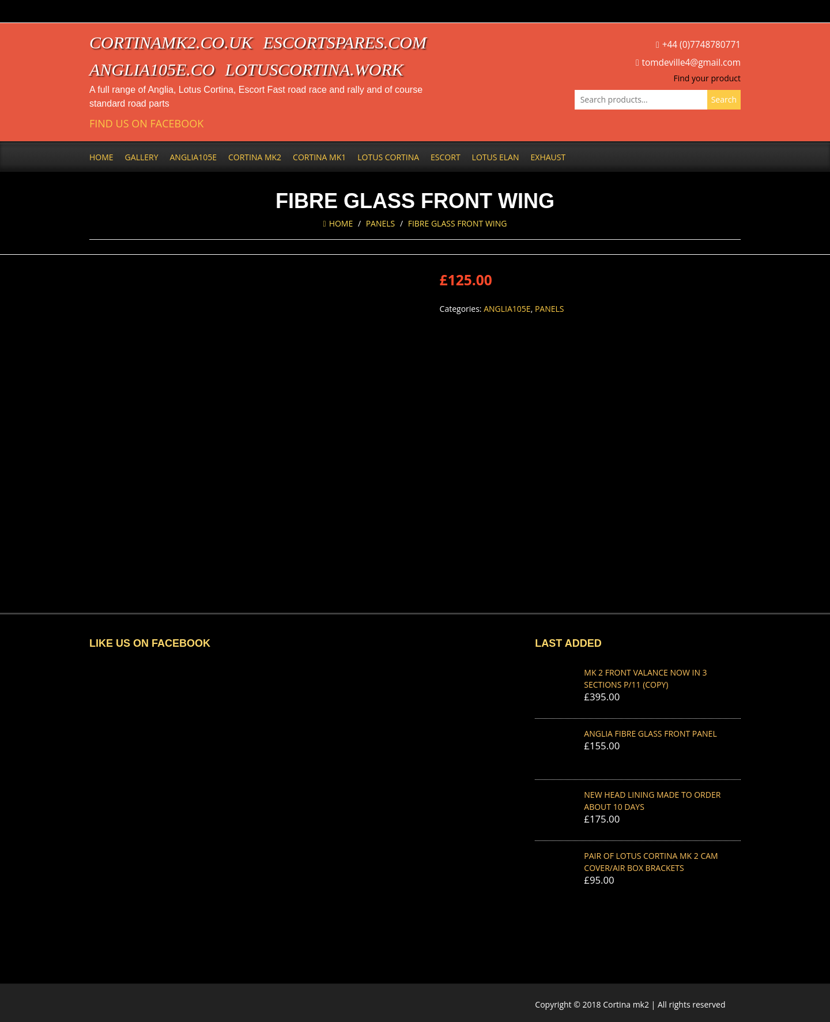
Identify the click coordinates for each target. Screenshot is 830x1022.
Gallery (142, 157)
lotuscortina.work (314, 69)
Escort (446, 157)
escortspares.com (345, 42)
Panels (380, 223)
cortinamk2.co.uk (170, 42)
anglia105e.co (152, 69)
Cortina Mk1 (319, 157)
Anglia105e (193, 157)
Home (101, 157)
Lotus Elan (495, 157)
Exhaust (548, 157)
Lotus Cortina (388, 157)
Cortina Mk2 (254, 157)
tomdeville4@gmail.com (691, 62)
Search (724, 99)
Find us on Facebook (146, 124)
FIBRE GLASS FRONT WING (457, 223)
